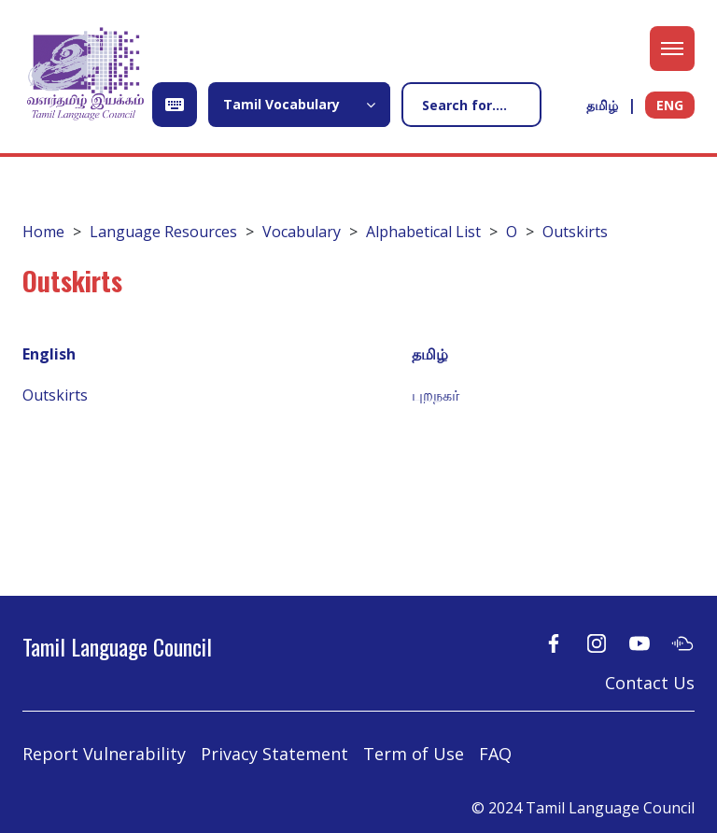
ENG (669, 105)
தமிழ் (602, 105)
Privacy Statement (274, 753)
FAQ (495, 753)
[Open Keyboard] (174, 104)
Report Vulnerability (104, 753)
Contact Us (650, 682)
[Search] (471, 104)
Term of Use (413, 753)
